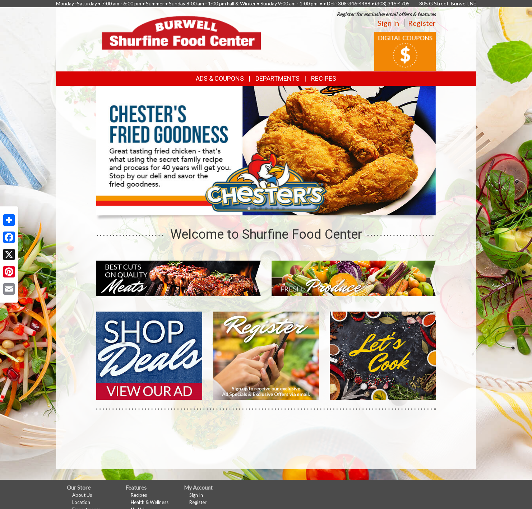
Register (422, 23)
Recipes (323, 78)
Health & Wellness (149, 502)
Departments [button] (277, 78)
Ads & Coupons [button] (220, 78)
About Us (82, 495)
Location (81, 502)
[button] (249, 208)
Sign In (388, 23)
